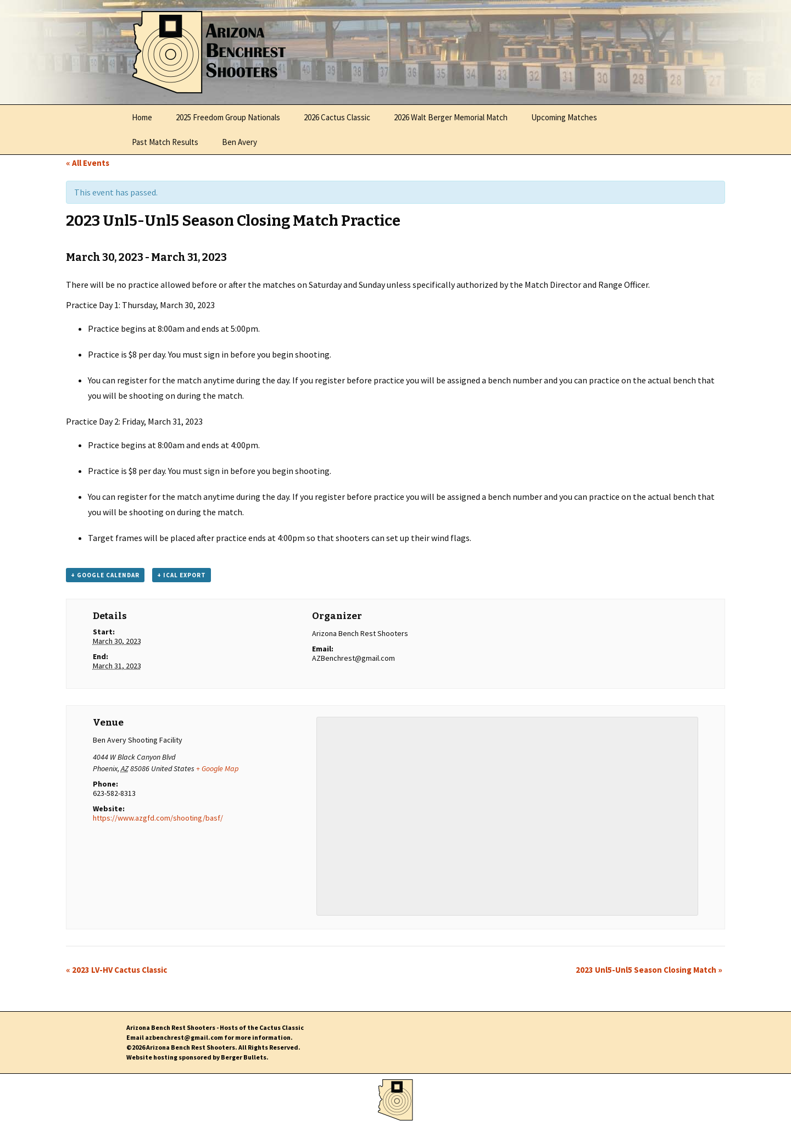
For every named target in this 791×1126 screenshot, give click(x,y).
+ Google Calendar (105, 575)
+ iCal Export (181, 575)
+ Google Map (217, 768)
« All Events (87, 163)
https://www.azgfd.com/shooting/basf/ (158, 818)
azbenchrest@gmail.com (184, 1037)
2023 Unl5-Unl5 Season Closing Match (649, 970)
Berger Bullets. (245, 1057)
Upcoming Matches (564, 117)
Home (142, 117)
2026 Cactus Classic (337, 117)
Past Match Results (165, 142)
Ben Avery (239, 142)
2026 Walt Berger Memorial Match (451, 117)
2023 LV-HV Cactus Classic (116, 970)
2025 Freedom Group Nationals (228, 117)
